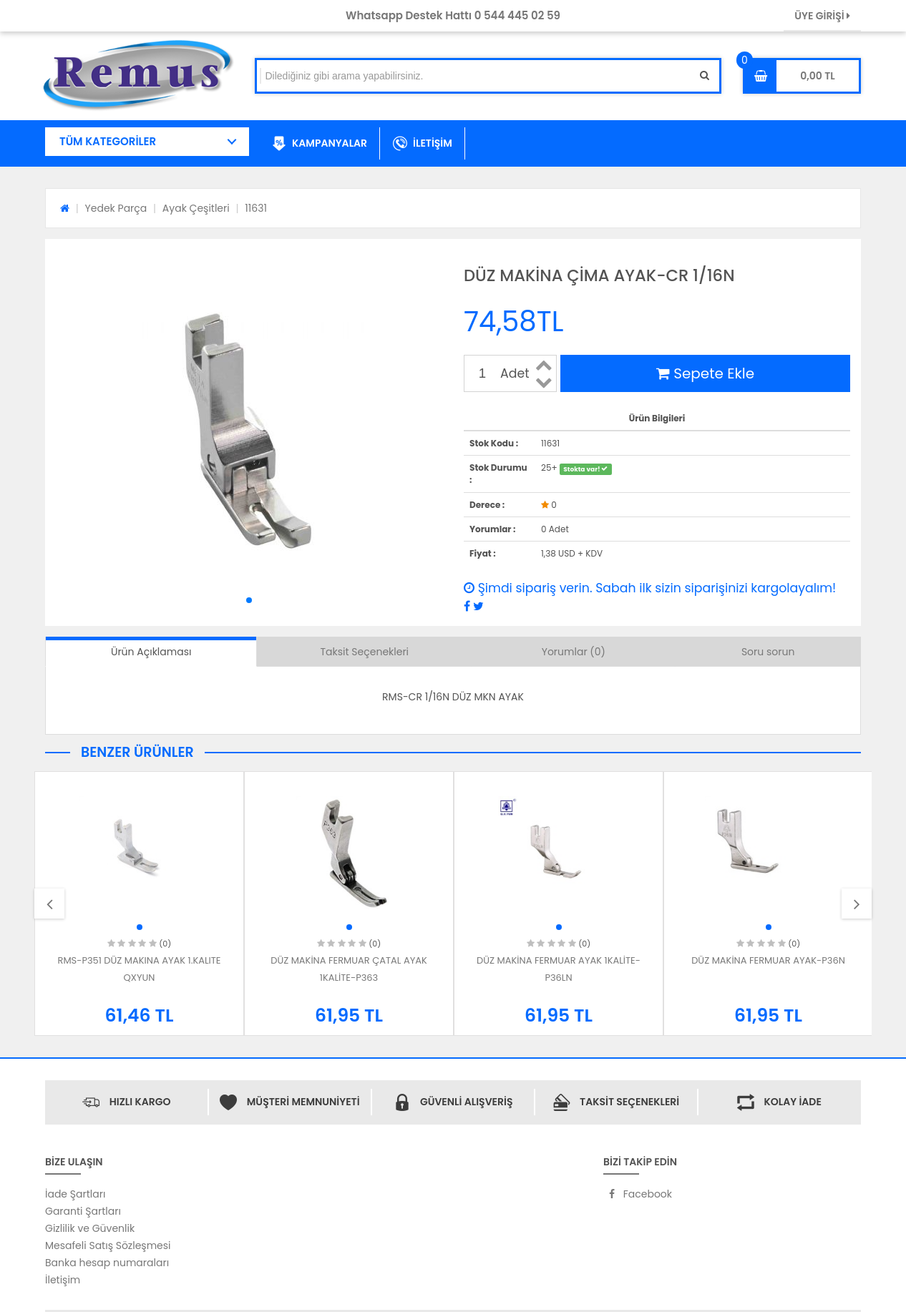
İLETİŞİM (422, 144)
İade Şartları (75, 1194)
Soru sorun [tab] (768, 652)
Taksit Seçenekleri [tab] (365, 652)
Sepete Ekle (705, 373)
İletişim (62, 1280)
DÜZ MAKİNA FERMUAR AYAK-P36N (768, 960)
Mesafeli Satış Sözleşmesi (108, 1245)
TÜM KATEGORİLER (107, 141)
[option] (139, 903)
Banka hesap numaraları (107, 1262)
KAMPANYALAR (319, 144)
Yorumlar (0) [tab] (573, 652)
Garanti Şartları (83, 1211)
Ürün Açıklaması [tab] (151, 652)
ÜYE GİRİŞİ (822, 16)
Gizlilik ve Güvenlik (90, 1228)
